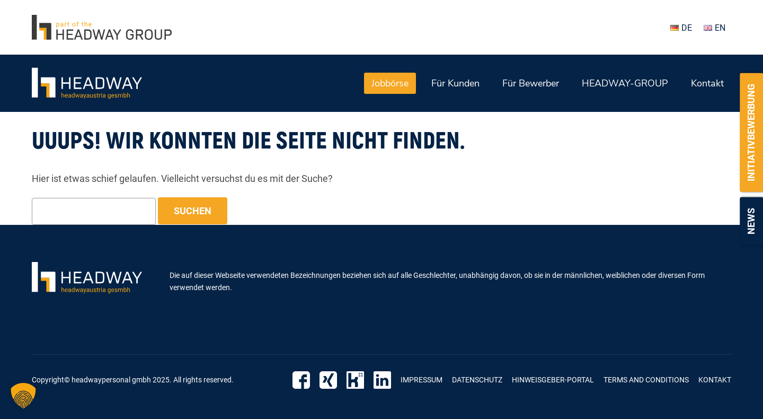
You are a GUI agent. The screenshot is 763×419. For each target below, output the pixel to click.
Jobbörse (390, 83)
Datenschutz (477, 380)
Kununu (355, 380)
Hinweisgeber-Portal (553, 380)
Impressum (421, 380)
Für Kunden (455, 83)
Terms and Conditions (646, 380)
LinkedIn (382, 380)
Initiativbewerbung (751, 132)
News (751, 221)
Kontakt (707, 83)
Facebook (301, 380)
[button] (23, 395)
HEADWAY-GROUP (625, 83)
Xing (328, 380)
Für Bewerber (530, 83)
